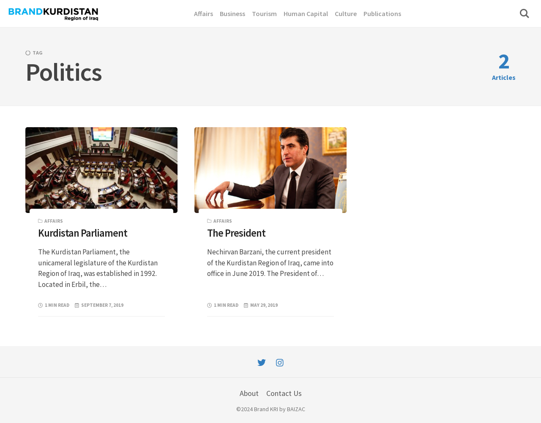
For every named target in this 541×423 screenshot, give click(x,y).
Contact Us (284, 393)
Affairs (53, 221)
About (249, 393)
